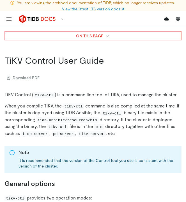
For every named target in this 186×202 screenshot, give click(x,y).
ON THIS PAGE (93, 36)
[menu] (9, 19)
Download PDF (23, 77)
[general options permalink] (59, 183)
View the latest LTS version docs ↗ (93, 9)
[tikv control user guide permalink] (108, 60)
